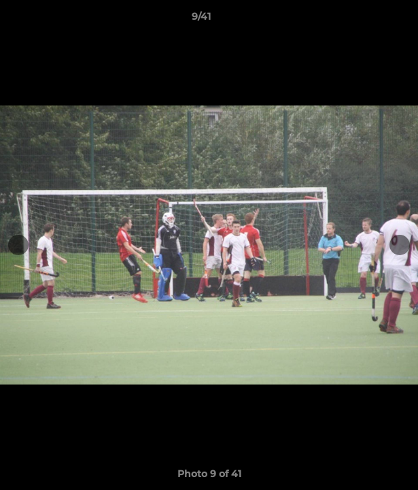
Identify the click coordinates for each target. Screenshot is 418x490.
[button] (369, 20)
